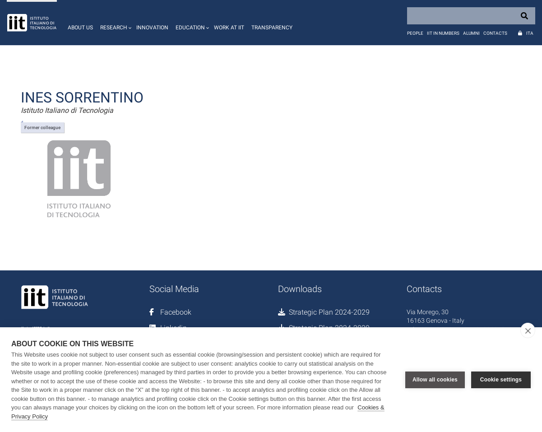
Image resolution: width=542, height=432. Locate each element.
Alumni (471, 33)
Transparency (271, 27)
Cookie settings (501, 379)
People (415, 33)
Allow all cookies (435, 379)
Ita (529, 33)
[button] (115, 22)
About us (80, 27)
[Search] (471, 15)
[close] (527, 330)
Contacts (495, 33)
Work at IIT (229, 27)
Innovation (152, 27)
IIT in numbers (443, 33)
